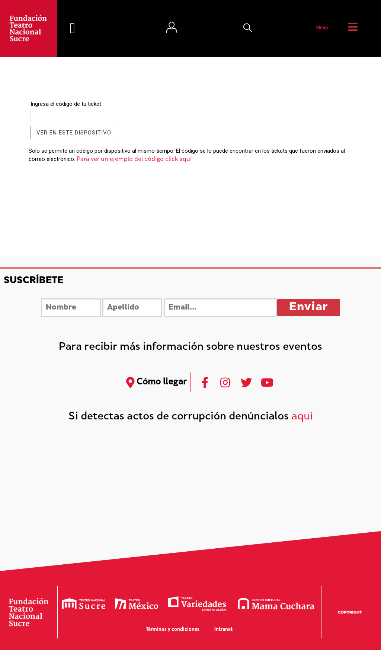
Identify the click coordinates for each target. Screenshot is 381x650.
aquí (302, 417)
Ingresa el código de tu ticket (66, 104)
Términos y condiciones (172, 629)
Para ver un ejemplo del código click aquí (134, 159)
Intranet (223, 629)
